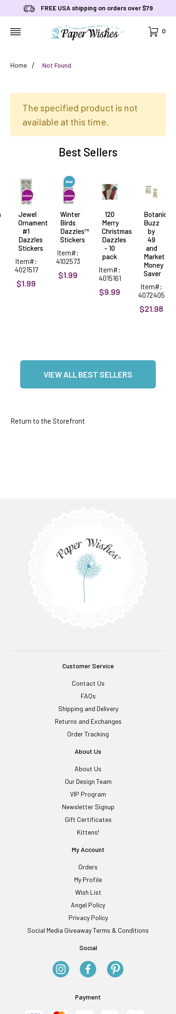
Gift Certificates (88, 819)
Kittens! (88, 832)
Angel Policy (88, 905)
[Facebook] (88, 970)
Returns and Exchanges (88, 721)
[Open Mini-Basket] (157, 32)
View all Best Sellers (88, 374)
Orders (88, 867)
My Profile (88, 879)
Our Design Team (88, 781)
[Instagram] (61, 970)
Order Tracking (88, 734)
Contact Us (88, 683)
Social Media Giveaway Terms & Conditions (88, 930)
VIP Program (88, 794)
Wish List (88, 892)
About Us (88, 769)
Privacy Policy (88, 917)
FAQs (88, 696)
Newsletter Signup (88, 807)
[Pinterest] (115, 970)
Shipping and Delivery (88, 708)
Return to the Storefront (47, 421)
